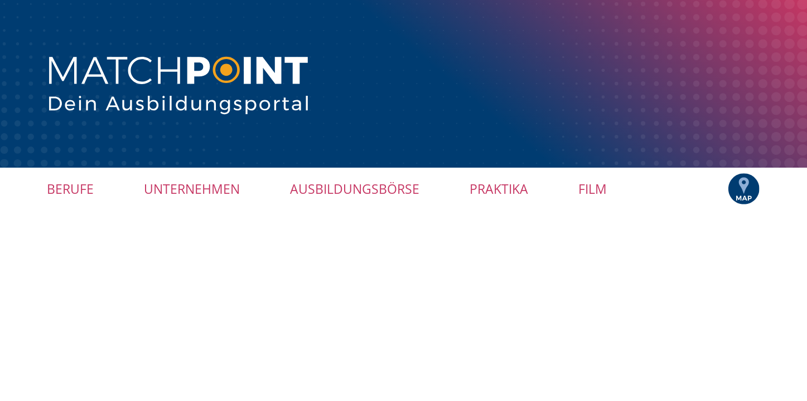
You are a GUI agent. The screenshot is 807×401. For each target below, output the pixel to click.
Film (592, 189)
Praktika (499, 189)
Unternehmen (192, 189)
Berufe (70, 189)
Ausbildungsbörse (354, 189)
